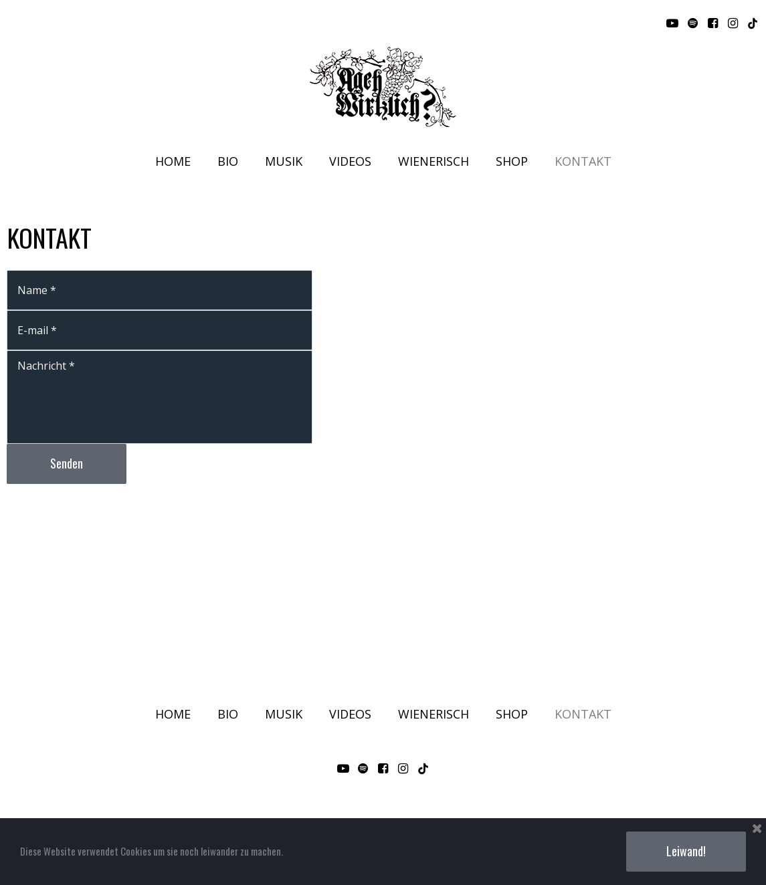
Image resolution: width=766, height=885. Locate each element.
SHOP (512, 161)
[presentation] (108, 527)
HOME (173, 161)
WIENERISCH (433, 161)
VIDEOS (350, 161)
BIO (227, 161)
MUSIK (283, 161)
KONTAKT (583, 161)
